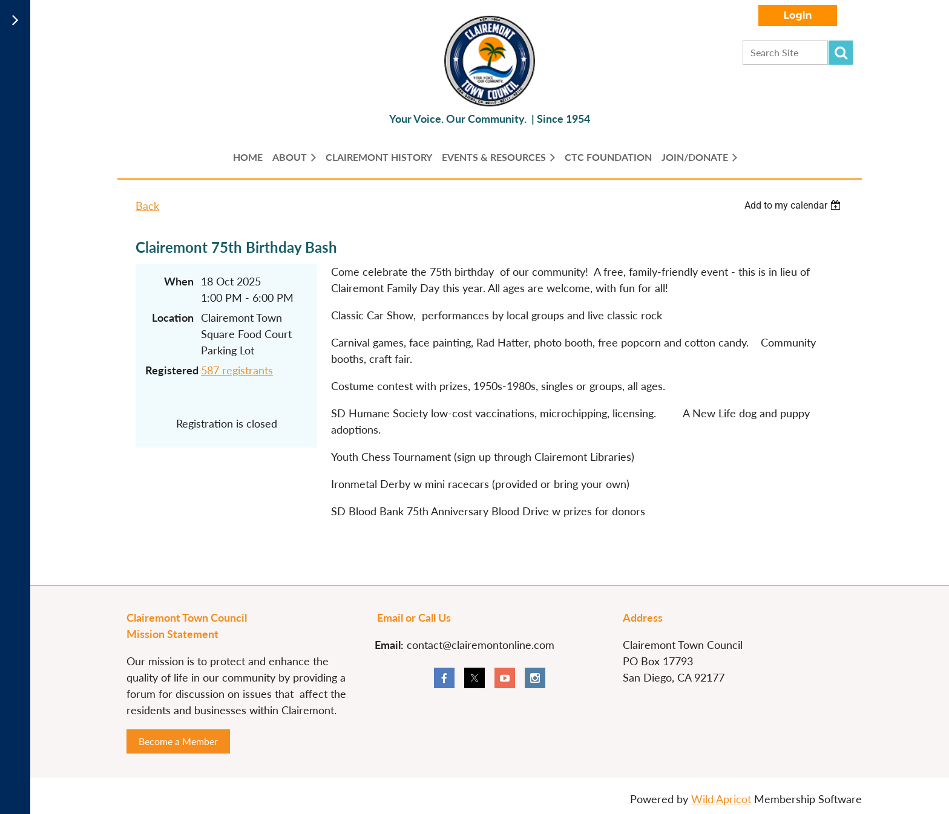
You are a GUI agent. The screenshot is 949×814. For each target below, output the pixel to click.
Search (841, 53)
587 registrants (237, 370)
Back (147, 205)
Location (173, 317)
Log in (797, 15)
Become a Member (178, 741)
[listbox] (794, 205)
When (179, 281)
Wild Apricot (721, 799)
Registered (169, 370)
